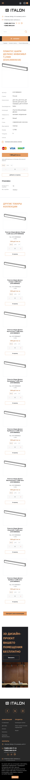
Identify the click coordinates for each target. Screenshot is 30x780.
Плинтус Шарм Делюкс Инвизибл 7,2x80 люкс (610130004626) (15, 530)
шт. (12, 165)
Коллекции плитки (20, 722)
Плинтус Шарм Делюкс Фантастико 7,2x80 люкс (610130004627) (15, 331)
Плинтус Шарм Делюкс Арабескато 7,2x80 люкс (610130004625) (15, 430)
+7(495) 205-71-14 (9, 23)
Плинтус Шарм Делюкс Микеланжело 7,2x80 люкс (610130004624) (15, 480)
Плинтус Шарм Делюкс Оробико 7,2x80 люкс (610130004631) (15, 579)
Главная (5, 43)
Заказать (11, 657)
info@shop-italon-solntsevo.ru (12, 20)
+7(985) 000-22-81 (9, 25)
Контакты (4, 732)
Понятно (15, 777)
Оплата (4, 729)
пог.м (3, 165)
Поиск (26, 32)
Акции (16, 730)
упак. (8, 165)
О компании (5, 722)
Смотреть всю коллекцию (15, 613)
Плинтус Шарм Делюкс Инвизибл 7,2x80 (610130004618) (15, 67)
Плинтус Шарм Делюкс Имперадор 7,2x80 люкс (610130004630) (15, 381)
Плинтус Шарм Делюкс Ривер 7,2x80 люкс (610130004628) (15, 233)
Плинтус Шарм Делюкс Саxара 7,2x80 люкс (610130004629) (15, 281)
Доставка (4, 725)
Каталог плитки (13, 43)
